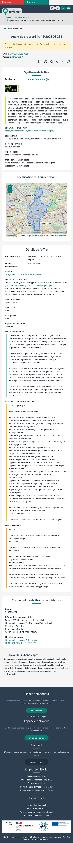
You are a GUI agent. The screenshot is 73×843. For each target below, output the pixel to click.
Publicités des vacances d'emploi (35, 779)
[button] (10, 187)
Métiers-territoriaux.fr (36, 805)
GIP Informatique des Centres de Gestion (45, 837)
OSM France (60, 235)
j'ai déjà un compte (36, 716)
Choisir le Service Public (36, 808)
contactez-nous (36, 762)
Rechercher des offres (36, 776)
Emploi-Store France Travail (36, 815)
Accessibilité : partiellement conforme (36, 790)
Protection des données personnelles (36, 787)
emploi (30, 2)
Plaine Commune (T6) (38, 79)
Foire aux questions (36, 783)
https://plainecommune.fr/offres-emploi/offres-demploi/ (29, 130)
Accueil (9, 17)
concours (7, 2)
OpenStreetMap (35, 235)
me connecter (36, 738)
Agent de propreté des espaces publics (23, 274)
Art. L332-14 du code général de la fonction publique (29, 285)
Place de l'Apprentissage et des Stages (36, 812)
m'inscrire (36, 710)
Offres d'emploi (22, 17)
